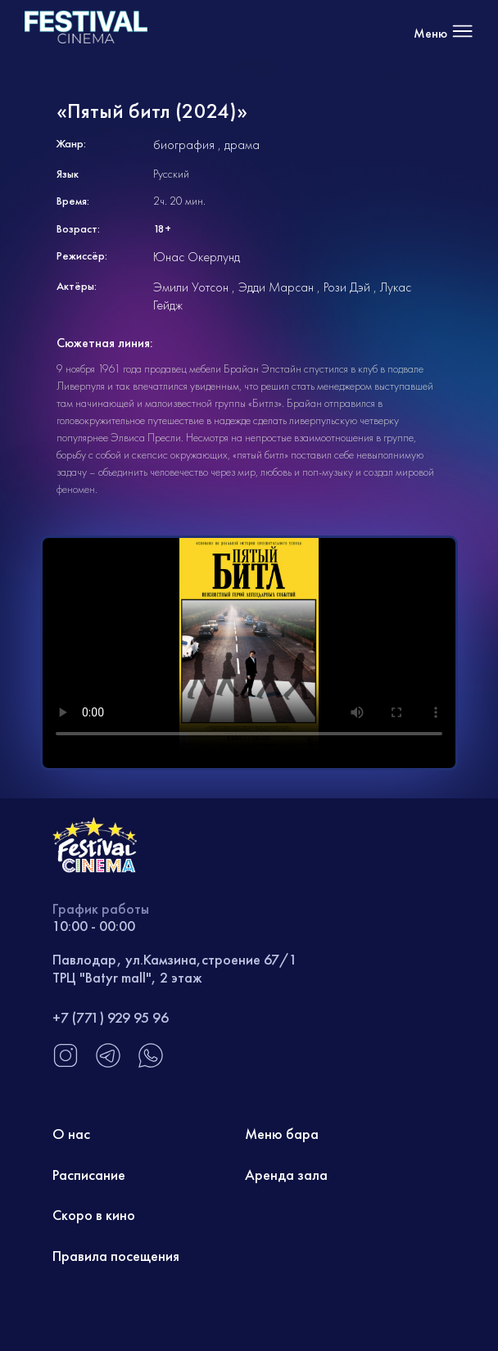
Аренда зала (286, 1174)
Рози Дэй (347, 287)
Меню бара (282, 1133)
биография (184, 144)
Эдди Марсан (276, 287)
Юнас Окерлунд (196, 256)
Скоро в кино (93, 1214)
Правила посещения (115, 1255)
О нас (71, 1133)
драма (242, 144)
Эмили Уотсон (191, 287)
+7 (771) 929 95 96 (110, 1017)
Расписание (88, 1174)
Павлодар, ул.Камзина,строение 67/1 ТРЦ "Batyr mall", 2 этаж (174, 968)
